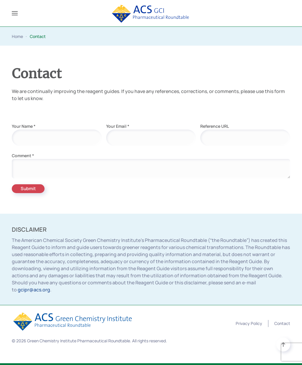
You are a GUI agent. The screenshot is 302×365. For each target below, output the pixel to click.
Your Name (23, 126)
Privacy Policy (249, 323)
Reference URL (214, 126)
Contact (282, 323)
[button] (15, 13)
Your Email (117, 126)
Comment (23, 155)
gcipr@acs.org (34, 289)
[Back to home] (151, 13)
